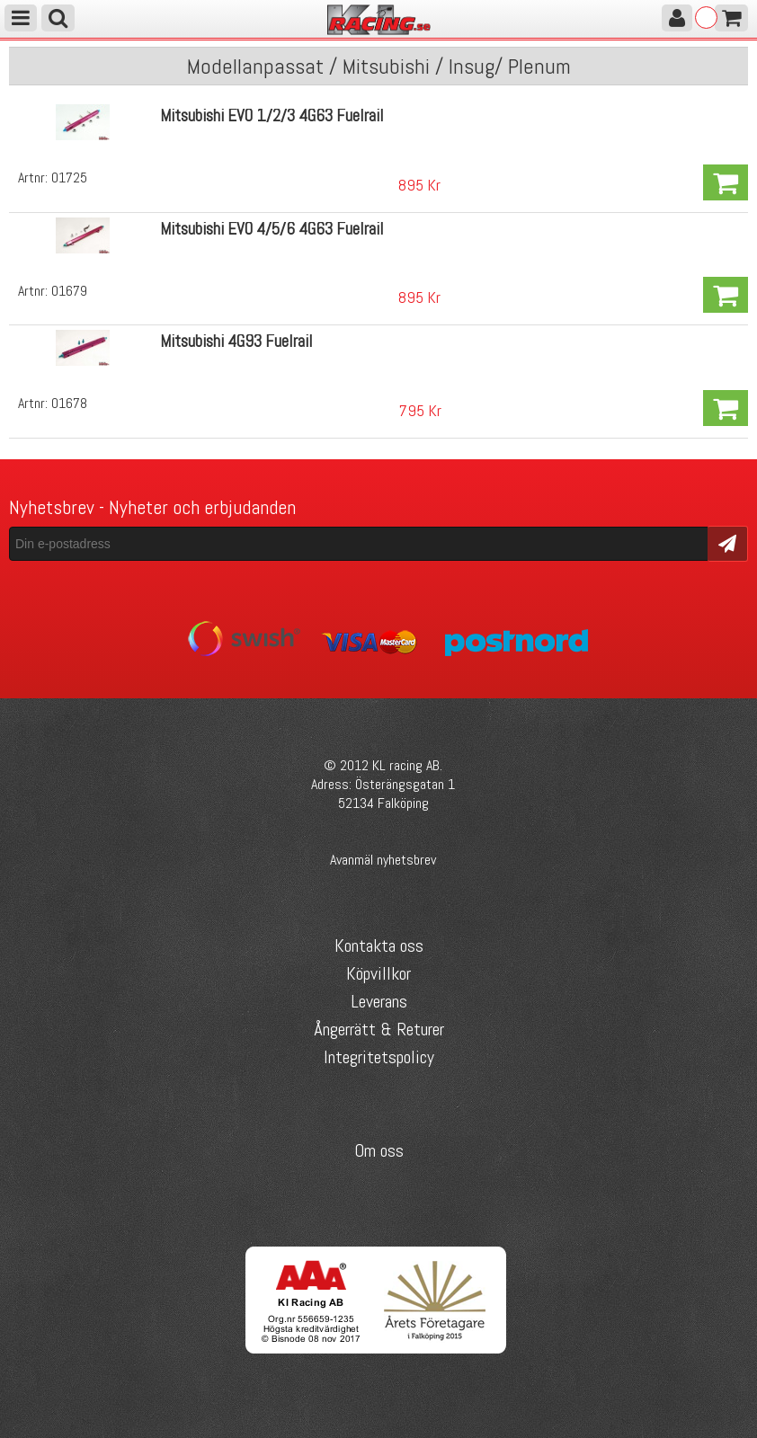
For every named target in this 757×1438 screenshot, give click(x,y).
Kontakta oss (378, 945)
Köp (725, 182)
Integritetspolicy (379, 1057)
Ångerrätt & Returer (379, 1029)
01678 (69, 403)
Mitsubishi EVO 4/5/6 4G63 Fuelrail (272, 228)
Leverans (379, 1001)
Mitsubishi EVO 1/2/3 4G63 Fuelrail (272, 115)
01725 (69, 177)
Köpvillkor (378, 973)
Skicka (727, 542)
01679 (69, 290)
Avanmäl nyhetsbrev (383, 859)
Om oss (379, 1150)
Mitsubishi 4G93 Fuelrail (236, 341)
